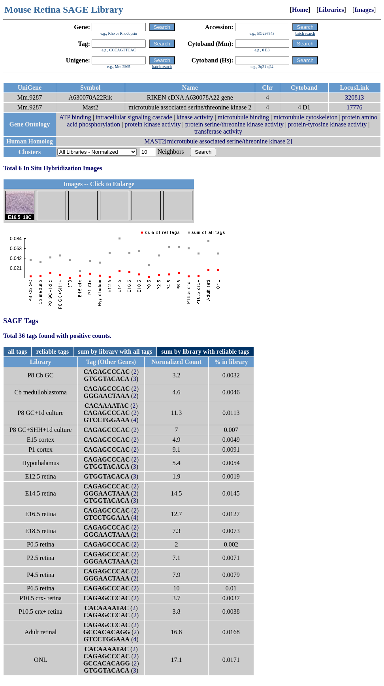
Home (300, 9)
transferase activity (218, 131)
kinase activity (195, 117)
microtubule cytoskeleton (305, 117)
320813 (354, 97)
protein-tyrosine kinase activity (327, 124)
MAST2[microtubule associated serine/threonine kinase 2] (218, 141)
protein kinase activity (152, 124)
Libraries (331, 9)
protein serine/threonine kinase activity (234, 124)
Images (364, 9)
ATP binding (75, 117)
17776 (354, 107)
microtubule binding (243, 117)
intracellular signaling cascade (134, 117)
